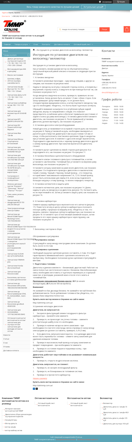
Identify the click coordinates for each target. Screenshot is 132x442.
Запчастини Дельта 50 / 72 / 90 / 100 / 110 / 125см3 (16, 97)
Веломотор (107, 403)
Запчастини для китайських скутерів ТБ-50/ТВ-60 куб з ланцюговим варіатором (15, 167)
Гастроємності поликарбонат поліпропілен (13, 178)
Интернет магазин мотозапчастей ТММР (14, 409)
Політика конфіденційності (87, 439)
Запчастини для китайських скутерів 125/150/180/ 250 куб (15, 157)
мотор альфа (10, 427)
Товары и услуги (21, 44)
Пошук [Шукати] (104, 29)
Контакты (46, 44)
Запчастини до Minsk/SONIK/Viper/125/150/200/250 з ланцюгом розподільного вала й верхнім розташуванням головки (18, 243)
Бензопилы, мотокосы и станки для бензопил (16, 278)
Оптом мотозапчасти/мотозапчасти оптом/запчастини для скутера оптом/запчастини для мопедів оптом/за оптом (16, 324)
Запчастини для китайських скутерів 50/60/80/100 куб (15, 149)
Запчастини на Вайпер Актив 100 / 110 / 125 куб (16, 105)
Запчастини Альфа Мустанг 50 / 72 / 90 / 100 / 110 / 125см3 (15, 89)
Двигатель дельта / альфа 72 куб (115, 408)
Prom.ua (79, 437)
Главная (7, 44)
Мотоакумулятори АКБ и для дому (16, 70)
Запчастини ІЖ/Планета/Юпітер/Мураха (14, 127)
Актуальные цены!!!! (93, 6)
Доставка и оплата (62, 44)
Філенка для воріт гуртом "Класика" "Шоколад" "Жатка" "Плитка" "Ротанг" (15, 187)
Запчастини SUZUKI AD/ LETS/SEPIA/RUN (15, 255)
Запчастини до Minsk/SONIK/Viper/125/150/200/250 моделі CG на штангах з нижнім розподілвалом (18, 229)
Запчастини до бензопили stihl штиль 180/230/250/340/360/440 (17, 285)
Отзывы (6, 346)
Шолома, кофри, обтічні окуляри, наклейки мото (14, 80)
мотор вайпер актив (13, 430)
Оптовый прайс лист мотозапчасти (46, 404)
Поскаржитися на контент (66, 439)
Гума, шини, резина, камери (15, 195)
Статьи (6, 339)
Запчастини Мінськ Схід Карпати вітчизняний (15, 141)
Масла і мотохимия (15, 75)
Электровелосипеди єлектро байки (15, 209)
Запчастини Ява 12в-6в (14, 134)
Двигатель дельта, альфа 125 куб (115, 419)
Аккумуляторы (11, 420)
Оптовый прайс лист (82, 44)
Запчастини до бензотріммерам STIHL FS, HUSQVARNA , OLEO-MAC (16, 294)
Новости (6, 335)
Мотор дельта (11, 423)
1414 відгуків (107, 2)
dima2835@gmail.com (110, 92)
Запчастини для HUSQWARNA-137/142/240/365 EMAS (16, 312)
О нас (36, 44)
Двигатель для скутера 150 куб (116, 423)
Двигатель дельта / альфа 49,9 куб (115, 413)
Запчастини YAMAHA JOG (15, 261)
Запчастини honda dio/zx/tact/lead (15, 267)
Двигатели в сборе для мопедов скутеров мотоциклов (18, 415)
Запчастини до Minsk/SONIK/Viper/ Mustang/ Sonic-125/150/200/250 (15, 217)
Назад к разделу (40, 378)
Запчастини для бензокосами (14, 272)
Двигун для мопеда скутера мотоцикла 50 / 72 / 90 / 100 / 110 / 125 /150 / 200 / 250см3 (16, 62)
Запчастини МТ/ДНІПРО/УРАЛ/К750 (15, 120)
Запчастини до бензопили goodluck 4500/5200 (15, 304)
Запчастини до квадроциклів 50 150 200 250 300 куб (15, 202)
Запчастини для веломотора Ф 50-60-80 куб (16, 113)
